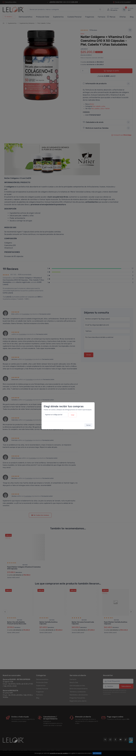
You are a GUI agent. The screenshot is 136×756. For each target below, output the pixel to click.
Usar (72, 415)
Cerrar (88, 425)
